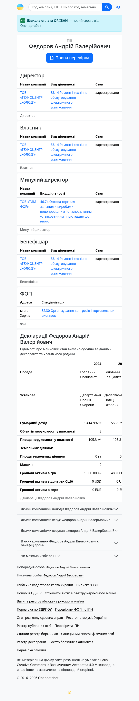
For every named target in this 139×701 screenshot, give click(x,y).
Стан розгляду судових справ (40, 617)
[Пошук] (65, 7)
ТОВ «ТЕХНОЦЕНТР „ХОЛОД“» (31, 97)
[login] (118, 7)
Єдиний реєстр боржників (37, 634)
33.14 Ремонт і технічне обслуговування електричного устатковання (68, 100)
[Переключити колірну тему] (69, 692)
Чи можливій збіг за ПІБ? (40, 556)
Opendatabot (48, 678)
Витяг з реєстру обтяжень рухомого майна (50, 601)
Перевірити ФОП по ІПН (74, 609)
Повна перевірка (69, 57)
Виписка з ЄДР (87, 585)
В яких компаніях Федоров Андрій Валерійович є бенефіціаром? (60, 543)
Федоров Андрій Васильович (63, 575)
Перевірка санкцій (31, 650)
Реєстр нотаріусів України (86, 617)
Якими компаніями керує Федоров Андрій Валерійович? (65, 520)
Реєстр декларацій (31, 642)
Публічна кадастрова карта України (45, 585)
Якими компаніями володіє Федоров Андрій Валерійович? (67, 509)
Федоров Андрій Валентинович (68, 567)
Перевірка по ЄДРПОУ (34, 609)
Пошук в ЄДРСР (29, 593)
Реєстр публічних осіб (34, 625)
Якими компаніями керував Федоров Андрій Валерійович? (67, 530)
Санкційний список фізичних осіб (87, 634)
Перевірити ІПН (66, 625)
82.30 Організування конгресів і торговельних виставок (77, 313)
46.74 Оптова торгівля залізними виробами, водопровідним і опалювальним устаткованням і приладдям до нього (66, 211)
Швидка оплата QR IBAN (47, 20)
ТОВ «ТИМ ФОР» (28, 204)
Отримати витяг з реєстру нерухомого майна (80, 593)
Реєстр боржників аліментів (71, 642)
